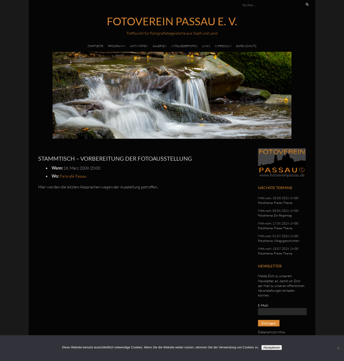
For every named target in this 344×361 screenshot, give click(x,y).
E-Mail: (263, 305)
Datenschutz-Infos (271, 332)
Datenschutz (246, 46)
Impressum (223, 46)
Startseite (95, 46)
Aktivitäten (139, 46)
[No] (338, 348)
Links (206, 46)
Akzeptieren (271, 347)
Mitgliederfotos (184, 46)
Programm (116, 46)
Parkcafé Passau (73, 176)
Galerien (160, 46)
